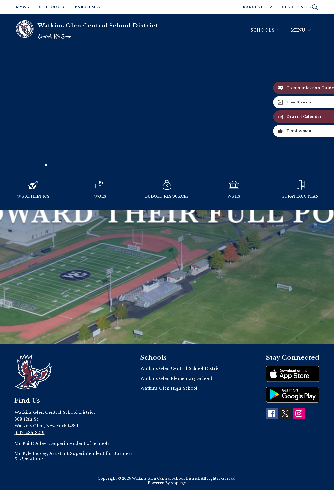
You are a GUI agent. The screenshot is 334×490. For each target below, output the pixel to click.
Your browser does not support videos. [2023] (167, 108)
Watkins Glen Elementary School (176, 378)
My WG (22, 7)
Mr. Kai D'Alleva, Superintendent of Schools (61, 443)
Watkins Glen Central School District (180, 368)
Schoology (52, 7)
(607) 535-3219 (29, 432)
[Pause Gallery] (46, 165)
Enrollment (89, 7)
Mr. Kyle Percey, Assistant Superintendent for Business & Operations (73, 456)
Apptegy (178, 483)
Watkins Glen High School (168, 388)
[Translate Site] (255, 7)
